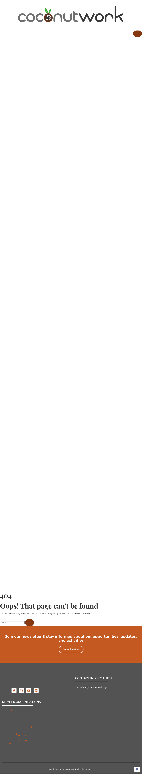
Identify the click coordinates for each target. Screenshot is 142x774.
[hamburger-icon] (137, 34)
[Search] (29, 622)
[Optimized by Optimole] (137, 769)
